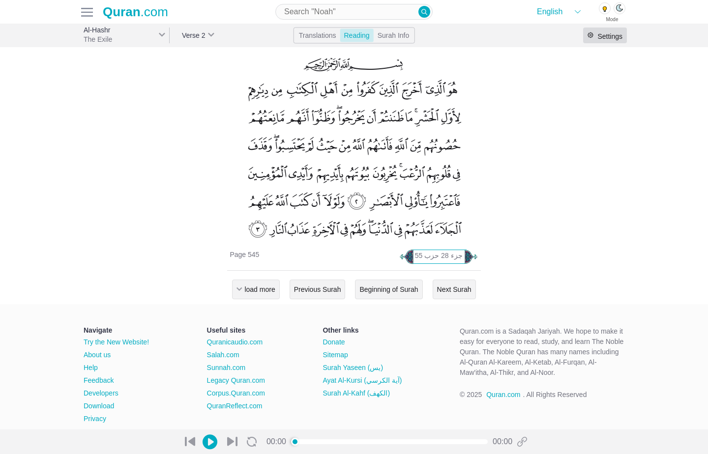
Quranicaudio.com (235, 342)
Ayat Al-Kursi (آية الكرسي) (362, 380)
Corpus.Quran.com (236, 393)
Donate (334, 342)
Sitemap (335, 355)
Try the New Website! (116, 342)
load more (259, 289)
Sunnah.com (226, 367)
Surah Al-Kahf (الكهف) (356, 393)
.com (135, 11)
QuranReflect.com (235, 406)
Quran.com (503, 394)
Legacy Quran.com (236, 380)
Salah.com (223, 355)
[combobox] (354, 12)
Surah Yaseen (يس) (353, 367)
